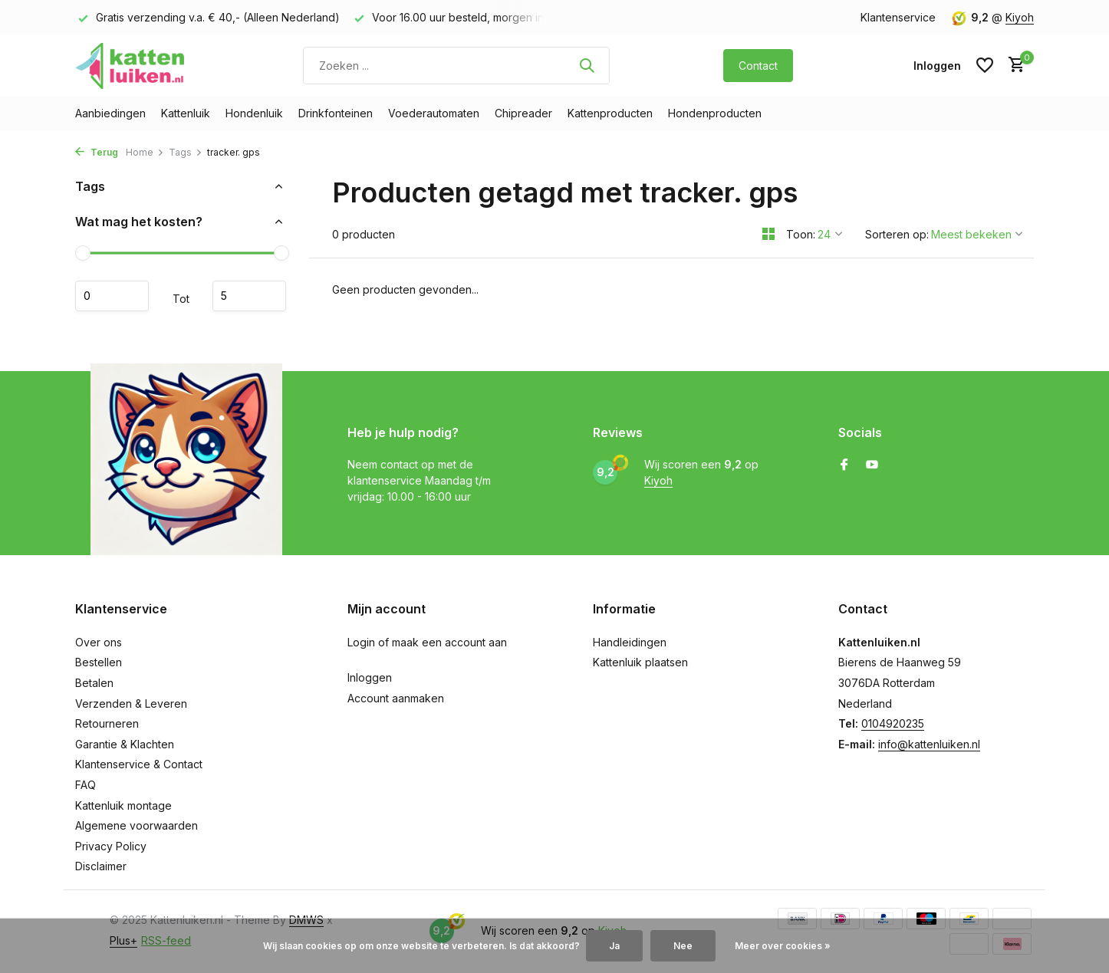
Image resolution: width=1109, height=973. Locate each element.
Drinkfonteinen (335, 113)
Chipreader (523, 113)
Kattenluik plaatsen (640, 662)
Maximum (249, 296)
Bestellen (98, 662)
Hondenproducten (715, 113)
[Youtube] (872, 465)
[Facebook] (844, 465)
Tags (185, 152)
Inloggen (369, 677)
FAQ (85, 784)
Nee (683, 946)
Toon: (800, 234)
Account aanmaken (395, 698)
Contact (758, 65)
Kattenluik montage (123, 805)
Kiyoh (1019, 17)
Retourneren (107, 723)
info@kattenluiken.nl (929, 744)
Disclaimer (101, 866)
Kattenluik (185, 113)
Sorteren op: (897, 234)
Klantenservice (898, 17)
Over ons (98, 642)
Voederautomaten (433, 113)
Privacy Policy (110, 846)
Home (145, 152)
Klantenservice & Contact (138, 764)
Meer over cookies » (783, 946)
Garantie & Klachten (124, 744)
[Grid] (768, 234)
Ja (614, 946)
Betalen (94, 682)
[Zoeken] (456, 65)
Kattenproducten (610, 113)
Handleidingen (629, 642)
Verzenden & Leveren (131, 703)
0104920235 (892, 723)
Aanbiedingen (110, 113)
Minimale (112, 296)
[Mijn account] (937, 65)
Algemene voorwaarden (136, 825)
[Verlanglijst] (984, 65)
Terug (96, 152)
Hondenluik (254, 113)
